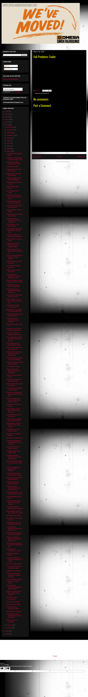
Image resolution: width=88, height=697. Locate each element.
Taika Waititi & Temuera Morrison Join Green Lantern (14, 425)
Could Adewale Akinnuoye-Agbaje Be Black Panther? (14, 587)
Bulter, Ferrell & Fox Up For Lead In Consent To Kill (14, 301)
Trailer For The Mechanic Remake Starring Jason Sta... (14, 394)
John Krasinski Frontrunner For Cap (14, 550)
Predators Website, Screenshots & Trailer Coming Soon (14, 457)
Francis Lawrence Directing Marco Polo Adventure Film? (14, 487)
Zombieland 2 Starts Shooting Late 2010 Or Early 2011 (14, 615)
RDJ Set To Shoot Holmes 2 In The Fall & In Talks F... (14, 463)
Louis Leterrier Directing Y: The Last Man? (15, 206)
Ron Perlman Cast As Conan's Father (13, 447)
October (9, 132)
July (8, 140)
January (9, 627)
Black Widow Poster (13, 166)
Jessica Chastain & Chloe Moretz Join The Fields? (15, 281)
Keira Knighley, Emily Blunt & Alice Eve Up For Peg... (14, 410)
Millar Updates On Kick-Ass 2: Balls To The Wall (15, 512)
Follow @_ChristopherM (10, 79)
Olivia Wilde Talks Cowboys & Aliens (13, 607)
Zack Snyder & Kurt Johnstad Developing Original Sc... (14, 290)
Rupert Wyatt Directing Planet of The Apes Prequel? (13, 502)
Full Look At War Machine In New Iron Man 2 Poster (14, 581)
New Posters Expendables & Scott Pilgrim (15, 389)
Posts (6, 66)
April (8, 148)
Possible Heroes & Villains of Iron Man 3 (14, 215)
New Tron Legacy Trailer (14, 563)
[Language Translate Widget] (13, 89)
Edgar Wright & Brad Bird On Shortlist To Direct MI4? (14, 230)
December (10, 127)
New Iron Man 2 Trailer (13, 604)
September (10, 135)
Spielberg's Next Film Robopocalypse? (13, 482)
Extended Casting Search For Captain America (14, 533)
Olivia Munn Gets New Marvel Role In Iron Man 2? (15, 251)
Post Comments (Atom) (63, 161)
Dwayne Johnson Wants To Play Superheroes (14, 329)
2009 (7, 631)
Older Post (81, 156)
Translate (15, 91)
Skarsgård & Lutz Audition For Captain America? (14, 310)
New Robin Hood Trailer (14, 515)
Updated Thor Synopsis (14, 571)
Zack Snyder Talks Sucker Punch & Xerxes (14, 295)
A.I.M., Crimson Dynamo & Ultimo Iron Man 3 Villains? (15, 257)
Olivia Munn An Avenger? (14, 611)
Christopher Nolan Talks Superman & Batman (14, 523)
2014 (7, 114)
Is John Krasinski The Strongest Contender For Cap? (14, 575)
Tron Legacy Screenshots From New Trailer (14, 567)
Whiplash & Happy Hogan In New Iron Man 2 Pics (14, 158)
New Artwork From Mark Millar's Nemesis (14, 380)
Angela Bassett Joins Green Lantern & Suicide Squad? (13, 245)
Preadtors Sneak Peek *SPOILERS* (13, 451)
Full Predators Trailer (13, 366)
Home (59, 156)
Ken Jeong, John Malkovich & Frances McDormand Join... (14, 276)
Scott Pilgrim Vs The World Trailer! (13, 225)
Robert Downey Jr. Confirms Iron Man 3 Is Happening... (14, 220)
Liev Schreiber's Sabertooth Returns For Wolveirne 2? (14, 528)
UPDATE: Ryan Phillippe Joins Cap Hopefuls (14, 420)
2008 (7, 634)
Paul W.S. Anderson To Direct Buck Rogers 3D (14, 235)
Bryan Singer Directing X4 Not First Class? (14, 314)
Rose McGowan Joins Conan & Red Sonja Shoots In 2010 (13, 400)
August (9, 138)
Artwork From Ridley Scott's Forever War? (14, 163)
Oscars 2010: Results (13, 601)
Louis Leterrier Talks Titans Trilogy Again (13, 285)
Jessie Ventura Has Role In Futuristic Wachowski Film (14, 544)
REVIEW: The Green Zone (15, 438)
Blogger (55, 656)
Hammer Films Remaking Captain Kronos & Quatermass (14, 353)
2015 (7, 111)
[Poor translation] (7, 668)
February (10, 625)
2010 (7, 125)
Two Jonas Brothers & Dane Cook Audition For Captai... (15, 559)
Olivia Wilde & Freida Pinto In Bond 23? (13, 306)
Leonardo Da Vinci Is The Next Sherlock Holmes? (14, 493)
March (9, 151)
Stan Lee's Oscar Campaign (12, 621)
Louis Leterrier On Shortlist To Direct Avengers (13, 320)
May (8, 146)
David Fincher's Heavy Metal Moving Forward (14, 474)
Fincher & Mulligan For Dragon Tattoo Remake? (13, 469)
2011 (7, 122)
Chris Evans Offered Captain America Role (14, 333)
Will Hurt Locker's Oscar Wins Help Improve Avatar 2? (14, 593)
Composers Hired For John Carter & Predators (15, 507)
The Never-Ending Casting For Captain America (15, 358)
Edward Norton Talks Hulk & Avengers (14, 384)
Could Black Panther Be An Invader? (14, 415)
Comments (8, 69)
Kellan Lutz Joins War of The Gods (14, 270)
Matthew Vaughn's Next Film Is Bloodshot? (14, 178)
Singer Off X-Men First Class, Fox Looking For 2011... (14, 196)
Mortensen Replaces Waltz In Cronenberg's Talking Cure (14, 538)
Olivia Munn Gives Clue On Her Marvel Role (14, 202)
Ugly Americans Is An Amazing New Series (14, 344)
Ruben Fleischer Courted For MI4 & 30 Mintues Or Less (14, 338)
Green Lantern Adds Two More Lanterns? (14, 348)
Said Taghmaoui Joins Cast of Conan (13, 430)
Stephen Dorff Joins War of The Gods (14, 170)
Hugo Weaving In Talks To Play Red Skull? (14, 478)
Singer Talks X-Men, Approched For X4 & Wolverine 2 (13, 370)
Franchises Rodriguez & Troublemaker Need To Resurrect (14, 442)
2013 (7, 117)
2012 (7, 119)
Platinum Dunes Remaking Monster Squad (15, 363)
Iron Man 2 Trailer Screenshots (12, 598)
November (10, 130)
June (8, 143)
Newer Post (37, 156)
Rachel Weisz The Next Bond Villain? (14, 174)
